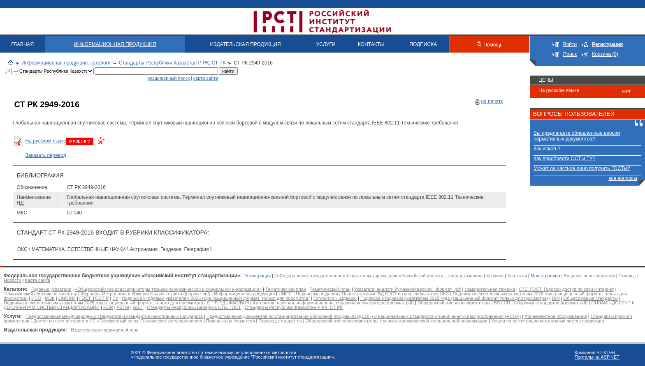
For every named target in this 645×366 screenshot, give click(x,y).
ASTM (122, 307)
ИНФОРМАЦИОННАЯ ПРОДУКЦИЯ (115, 44)
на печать (492, 101)
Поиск (570, 54)
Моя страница (545, 275)
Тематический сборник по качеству (40, 293)
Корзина (494, 275)
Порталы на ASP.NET (597, 356)
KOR (108, 307)
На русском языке (46, 141)
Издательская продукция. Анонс (104, 329)
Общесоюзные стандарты (590, 298)
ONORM (67, 298)
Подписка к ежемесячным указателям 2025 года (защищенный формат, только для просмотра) (103, 302)
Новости (12, 280)
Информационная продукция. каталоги (66, 63)
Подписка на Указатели (230, 320)
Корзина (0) (605, 54)
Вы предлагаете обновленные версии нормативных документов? (577, 136)
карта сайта (205, 78)
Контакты (517, 275)
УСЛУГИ (326, 44)
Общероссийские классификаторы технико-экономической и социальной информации (396, 320)
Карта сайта (37, 280)
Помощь (492, 45)
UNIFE (285, 293)
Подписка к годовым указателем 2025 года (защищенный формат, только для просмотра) (454, 298)
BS (497, 302)
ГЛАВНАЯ (22, 44)
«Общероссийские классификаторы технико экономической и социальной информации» (168, 289)
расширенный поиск (168, 78)
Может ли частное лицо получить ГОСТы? (582, 168)
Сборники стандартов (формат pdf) (550, 302)
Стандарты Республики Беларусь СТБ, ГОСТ (194, 307)
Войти (570, 44)
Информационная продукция (244, 293)
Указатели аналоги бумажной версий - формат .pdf (407, 289)
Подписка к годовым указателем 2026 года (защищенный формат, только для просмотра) (215, 298)
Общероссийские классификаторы (454, 302)
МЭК (49, 298)
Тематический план (285, 289)
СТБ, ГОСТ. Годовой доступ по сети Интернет (566, 289)
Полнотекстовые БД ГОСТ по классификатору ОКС (395, 293)
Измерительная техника (489, 289)
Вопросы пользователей (589, 275)
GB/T (138, 307)
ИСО (36, 298)
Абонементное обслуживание (555, 316)
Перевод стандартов (280, 320)
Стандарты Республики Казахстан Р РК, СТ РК (172, 63)
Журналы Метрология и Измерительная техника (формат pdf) (145, 293)
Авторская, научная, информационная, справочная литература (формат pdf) (333, 302)
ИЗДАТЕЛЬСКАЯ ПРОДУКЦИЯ (245, 44)
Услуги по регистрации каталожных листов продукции (547, 320)
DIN (555, 298)
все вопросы (622, 178)
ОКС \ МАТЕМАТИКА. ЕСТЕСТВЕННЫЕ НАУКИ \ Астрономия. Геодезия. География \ (114, 249)
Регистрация (257, 275)
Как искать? (547, 149)
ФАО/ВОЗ (239, 302)
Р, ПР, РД (216, 302)
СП (506, 302)
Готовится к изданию (335, 298)
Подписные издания (317, 293)
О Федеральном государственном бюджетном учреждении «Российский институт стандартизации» (378, 275)
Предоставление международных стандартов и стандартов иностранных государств (114, 316)
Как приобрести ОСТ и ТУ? (564, 158)
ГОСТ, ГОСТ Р (94, 298)
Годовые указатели (51, 289)
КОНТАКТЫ (371, 44)
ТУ (115, 298)
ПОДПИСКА (423, 44)
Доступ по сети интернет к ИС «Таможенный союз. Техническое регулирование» (117, 320)
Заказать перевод (46, 155)
